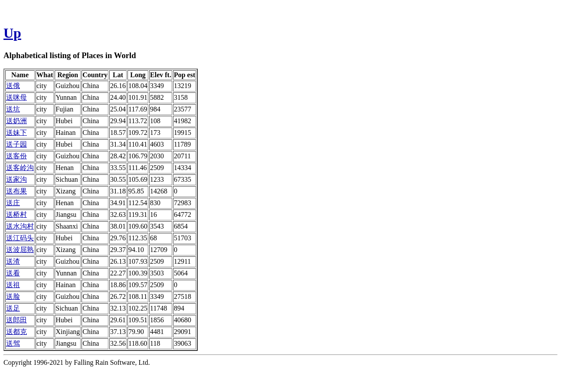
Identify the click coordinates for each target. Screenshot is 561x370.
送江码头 (20, 238)
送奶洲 (16, 120)
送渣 (13, 261)
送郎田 (16, 320)
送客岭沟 (20, 167)
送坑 (13, 109)
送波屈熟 (20, 249)
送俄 (13, 85)
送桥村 (16, 214)
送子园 (16, 144)
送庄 (13, 202)
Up (12, 33)
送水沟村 (20, 226)
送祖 (13, 284)
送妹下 (16, 132)
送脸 (13, 296)
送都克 (16, 331)
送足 (13, 308)
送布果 (16, 191)
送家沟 (16, 179)
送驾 (13, 343)
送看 (13, 273)
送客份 (16, 156)
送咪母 (16, 97)
